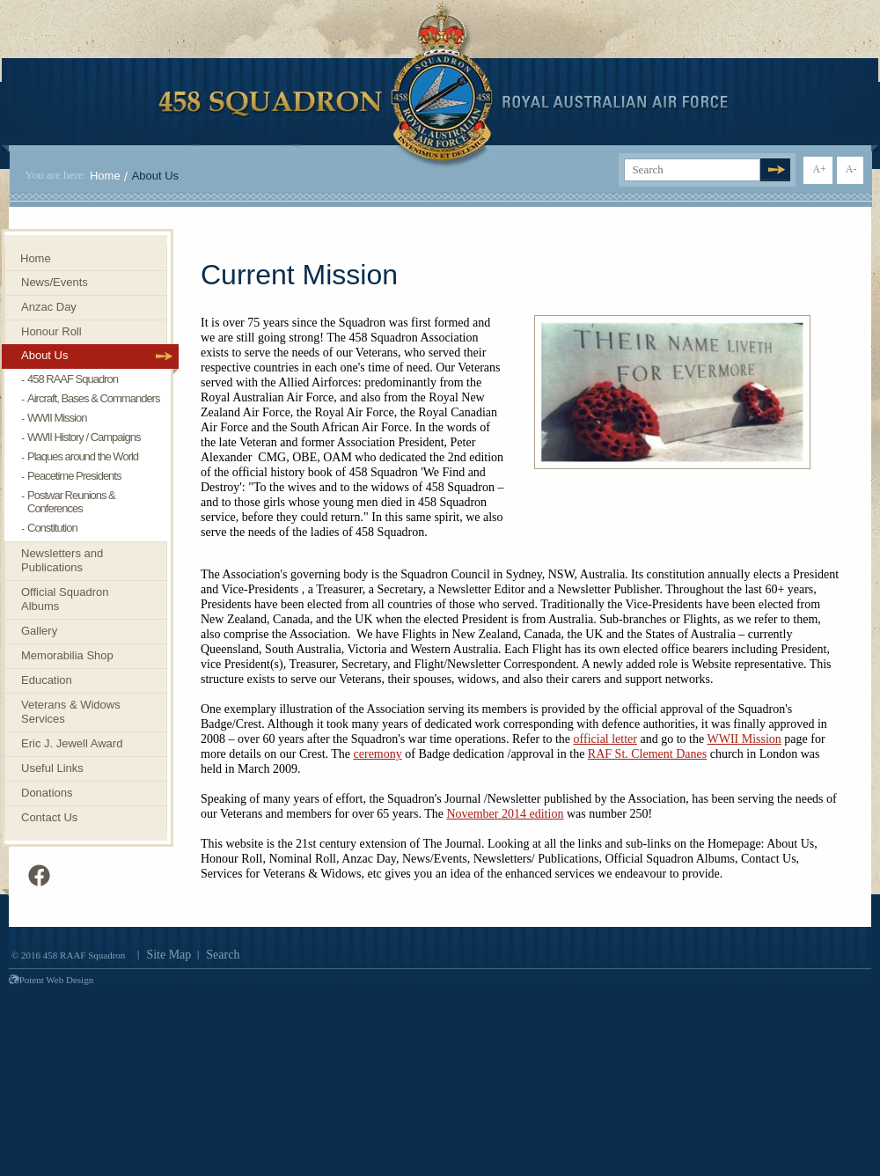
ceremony (378, 754)
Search (222, 954)
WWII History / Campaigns (83, 437)
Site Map (168, 954)
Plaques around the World (82, 456)
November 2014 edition (504, 813)
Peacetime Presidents (74, 475)
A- (851, 169)
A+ (818, 169)
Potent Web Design (51, 979)
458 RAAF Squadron (72, 379)
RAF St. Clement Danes (647, 754)
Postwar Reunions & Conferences (71, 502)
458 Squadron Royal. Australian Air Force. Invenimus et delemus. (443, 85)
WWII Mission (744, 739)
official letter (605, 739)
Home (105, 175)
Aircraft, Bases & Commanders (93, 398)
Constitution (52, 527)
